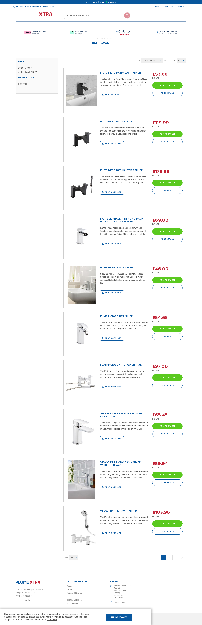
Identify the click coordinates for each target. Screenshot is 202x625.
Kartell (22, 84)
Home (92, 38)
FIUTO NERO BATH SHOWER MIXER (121, 170)
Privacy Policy (72, 603)
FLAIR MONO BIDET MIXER (116, 316)
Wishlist (169, 18)
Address (114, 582)
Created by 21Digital (24, 600)
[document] (76, 617)
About (156, 7)
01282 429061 (48, 7)
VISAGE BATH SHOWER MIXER (118, 511)
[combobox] (96, 15)
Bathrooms (99, 38)
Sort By (137, 60)
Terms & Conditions (74, 600)
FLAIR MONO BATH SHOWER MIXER (121, 365)
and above (28, 72)
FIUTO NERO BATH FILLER (116, 121)
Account (158, 18)
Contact (169, 7)
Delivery (70, 589)
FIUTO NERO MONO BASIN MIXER (120, 73)
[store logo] (36, 15)
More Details (167, 93)
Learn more (52, 620)
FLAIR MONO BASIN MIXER (116, 268)
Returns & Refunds (74, 593)
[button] (112, 95)
